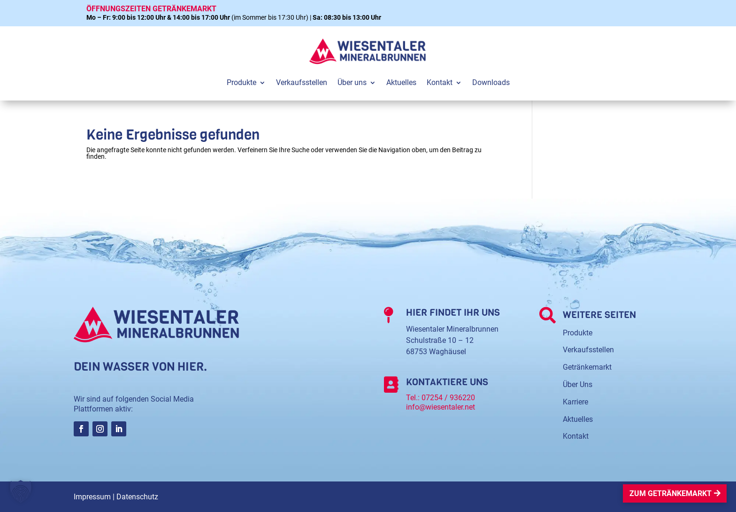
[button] (20, 491)
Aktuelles (578, 419)
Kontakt (576, 436)
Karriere (575, 401)
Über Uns (577, 384)
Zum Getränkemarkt (670, 493)
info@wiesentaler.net (440, 407)
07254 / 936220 (448, 397)
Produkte (577, 332)
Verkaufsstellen (588, 349)
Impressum (92, 496)
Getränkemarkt (587, 367)
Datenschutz (137, 496)
